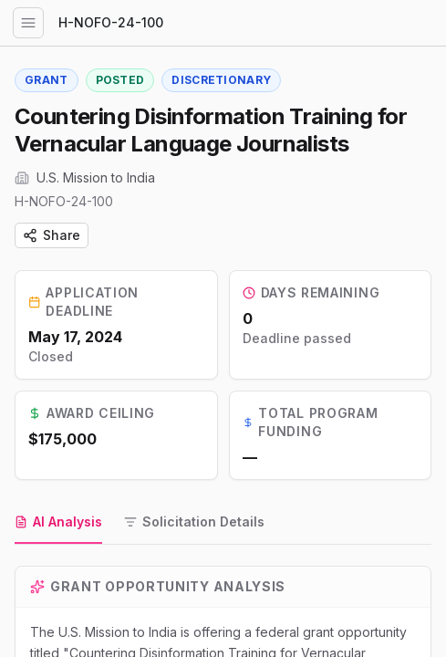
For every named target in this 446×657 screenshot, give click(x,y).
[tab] (58, 523)
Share (51, 235)
